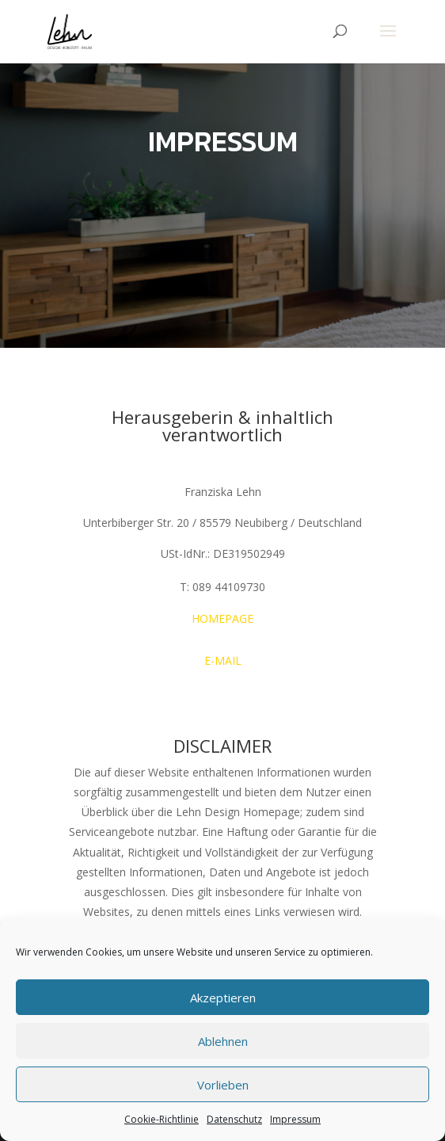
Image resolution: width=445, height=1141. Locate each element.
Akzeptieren (223, 998)
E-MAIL (223, 660)
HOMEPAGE (222, 618)
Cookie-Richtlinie (161, 1119)
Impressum (295, 1119)
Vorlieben (223, 1085)
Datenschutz (234, 1119)
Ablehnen (223, 1041)
